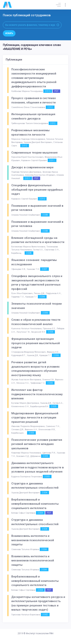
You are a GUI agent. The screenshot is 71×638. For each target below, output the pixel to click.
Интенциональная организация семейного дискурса (33, 116)
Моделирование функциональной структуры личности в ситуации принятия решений (34, 418)
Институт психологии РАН (39, 633)
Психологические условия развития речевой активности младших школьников (36, 444)
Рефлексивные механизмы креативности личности (30, 132)
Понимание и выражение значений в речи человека (37, 208)
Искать (9, 33)
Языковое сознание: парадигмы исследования (34, 262)
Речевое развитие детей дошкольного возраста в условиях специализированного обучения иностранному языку (35, 369)
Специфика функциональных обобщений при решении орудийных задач (37, 190)
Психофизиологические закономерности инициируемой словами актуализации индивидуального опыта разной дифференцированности (33, 78)
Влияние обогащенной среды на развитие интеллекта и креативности (37, 240)
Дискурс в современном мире (32, 167)
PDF (56, 91)
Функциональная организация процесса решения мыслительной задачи (35, 343)
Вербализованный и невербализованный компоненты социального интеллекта (35, 504)
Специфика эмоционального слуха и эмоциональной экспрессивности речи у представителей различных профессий (36, 282)
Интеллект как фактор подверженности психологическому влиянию (36, 394)
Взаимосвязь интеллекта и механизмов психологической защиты (32, 540)
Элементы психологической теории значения (36, 306)
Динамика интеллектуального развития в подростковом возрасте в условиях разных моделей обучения (37, 467)
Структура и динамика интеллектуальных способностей (35, 486)
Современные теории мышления (34, 152)
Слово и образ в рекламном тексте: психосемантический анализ (36, 322)
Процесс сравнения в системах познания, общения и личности (33, 100)
